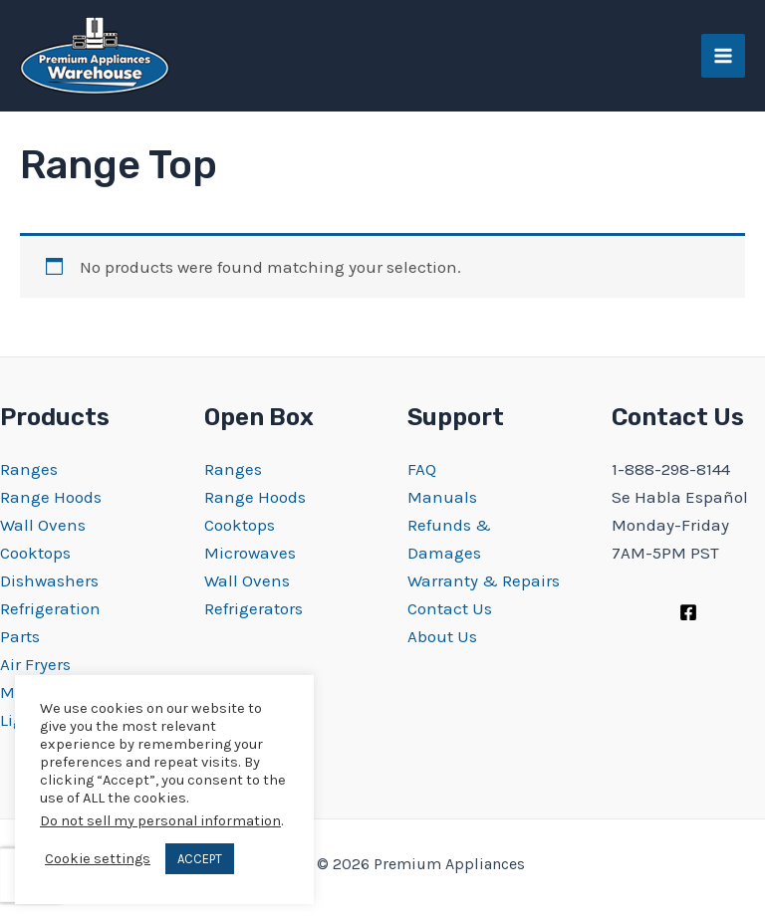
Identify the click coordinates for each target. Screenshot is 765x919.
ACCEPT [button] (199, 858)
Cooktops (35, 553)
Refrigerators (253, 608)
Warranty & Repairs (483, 580)
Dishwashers (49, 580)
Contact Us (449, 608)
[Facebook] (688, 612)
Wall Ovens (43, 525)
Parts (20, 636)
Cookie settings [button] (97, 858)
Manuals (442, 497)
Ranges (29, 469)
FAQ (421, 469)
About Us (442, 636)
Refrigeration (50, 608)
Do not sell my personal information (160, 820)
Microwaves (250, 553)
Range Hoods (51, 497)
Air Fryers (35, 664)
